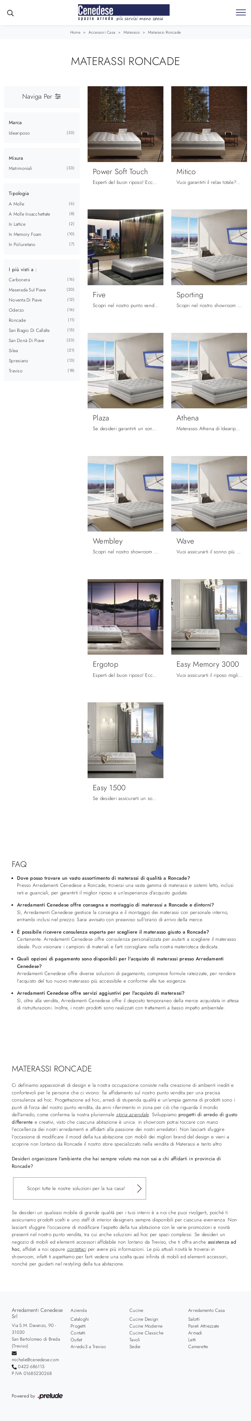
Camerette (198, 1346)
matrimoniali (20, 168)
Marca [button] (15, 122)
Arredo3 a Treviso (88, 1346)
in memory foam (25, 234)
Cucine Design (143, 1319)
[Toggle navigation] (241, 12)
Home (75, 32)
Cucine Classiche (146, 1333)
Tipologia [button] (19, 193)
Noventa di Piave (25, 300)
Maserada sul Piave (27, 289)
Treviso (16, 371)
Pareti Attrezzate (203, 1326)
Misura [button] (16, 158)
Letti (192, 1339)
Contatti (78, 1333)
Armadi (195, 1333)
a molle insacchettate (29, 214)
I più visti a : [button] (23, 269)
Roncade (17, 320)
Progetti (78, 1326)
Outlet (76, 1339)
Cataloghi (80, 1319)
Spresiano (18, 360)
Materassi (132, 32)
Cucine (136, 1310)
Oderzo (16, 310)
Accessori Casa (102, 32)
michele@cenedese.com (35, 1359)
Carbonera (19, 279)
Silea (13, 350)
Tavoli (134, 1339)
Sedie (134, 1346)
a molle (16, 204)
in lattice (17, 224)
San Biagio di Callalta (29, 330)
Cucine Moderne (146, 1326)
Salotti (194, 1319)
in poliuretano (22, 244)
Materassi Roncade (164, 32)
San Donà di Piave (26, 340)
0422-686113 (31, 1366)
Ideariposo (19, 133)
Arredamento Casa (206, 1310)
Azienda (79, 1310)
